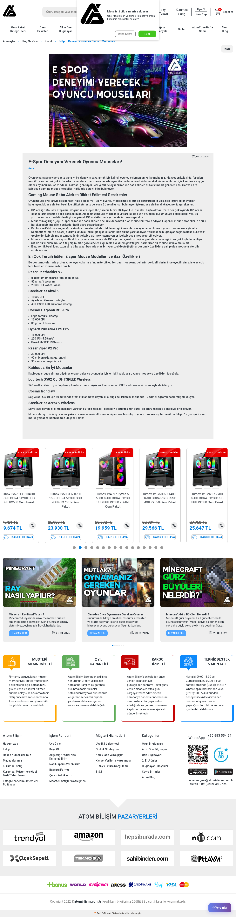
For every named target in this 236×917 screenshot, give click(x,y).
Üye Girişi (55, 743)
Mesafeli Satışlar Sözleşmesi (67, 781)
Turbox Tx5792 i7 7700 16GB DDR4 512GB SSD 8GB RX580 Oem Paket (212, 498)
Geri (227, 48)
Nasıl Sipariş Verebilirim (64, 764)
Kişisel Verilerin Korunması (113, 760)
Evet (147, 33)
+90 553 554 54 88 (219, 738)
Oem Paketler (42, 29)
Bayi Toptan (163, 11)
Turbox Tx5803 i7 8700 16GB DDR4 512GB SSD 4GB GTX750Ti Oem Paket (70, 500)
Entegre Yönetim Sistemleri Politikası (20, 782)
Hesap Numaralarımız (17, 754)
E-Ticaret (106, 913)
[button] (14, 488)
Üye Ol (201, 9)
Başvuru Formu (59, 769)
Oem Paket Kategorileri (18, 29)
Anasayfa (9, 41)
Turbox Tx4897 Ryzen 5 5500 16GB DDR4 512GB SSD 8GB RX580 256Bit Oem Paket (118, 500)
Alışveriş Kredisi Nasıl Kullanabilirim (63, 756)
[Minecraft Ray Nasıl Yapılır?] (39, 582)
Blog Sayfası (30, 41)
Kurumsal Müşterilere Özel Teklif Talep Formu (20, 773)
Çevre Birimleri (151, 771)
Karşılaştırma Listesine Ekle (37, 525)
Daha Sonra (125, 33)
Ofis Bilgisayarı (152, 754)
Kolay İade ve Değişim (110, 754)
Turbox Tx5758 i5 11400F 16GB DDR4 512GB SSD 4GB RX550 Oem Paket (165, 498)
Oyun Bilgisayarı (152, 743)
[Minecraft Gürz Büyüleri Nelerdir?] (196, 582)
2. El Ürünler (149, 760)
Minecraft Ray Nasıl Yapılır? (26, 614)
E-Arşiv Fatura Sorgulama (112, 766)
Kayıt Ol (54, 749)
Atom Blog (225, 29)
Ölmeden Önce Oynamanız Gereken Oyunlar (115, 614)
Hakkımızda (10, 743)
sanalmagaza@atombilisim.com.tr (210, 780)
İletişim (7, 749)
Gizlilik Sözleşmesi (108, 749)
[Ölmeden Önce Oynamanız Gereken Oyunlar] (118, 582)
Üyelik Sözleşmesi (107, 743)
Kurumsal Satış (181, 12)
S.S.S (99, 771)
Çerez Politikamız (60, 775)
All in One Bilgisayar (65, 29)
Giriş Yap (201, 14)
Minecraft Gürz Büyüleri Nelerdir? (187, 614)
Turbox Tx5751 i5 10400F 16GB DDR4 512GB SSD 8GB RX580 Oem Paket (23, 498)
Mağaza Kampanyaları (160, 29)
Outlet (181, 29)
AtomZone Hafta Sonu (202, 29)
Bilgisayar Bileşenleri (155, 766)
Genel (48, 41)
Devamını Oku (19, 633)
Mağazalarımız (12, 760)
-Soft (98, 913)
